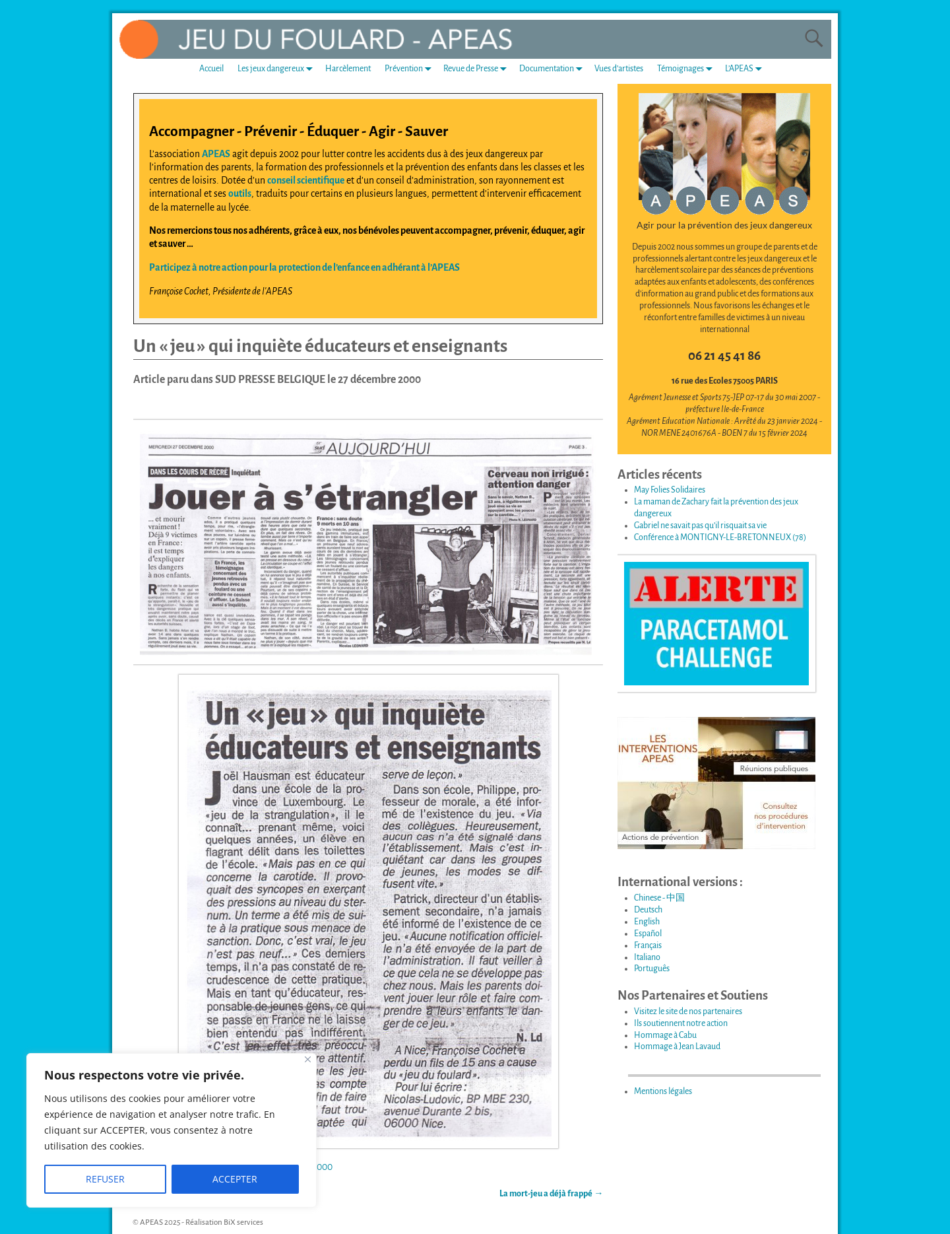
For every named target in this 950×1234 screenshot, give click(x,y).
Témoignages (687, 69)
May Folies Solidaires (669, 490)
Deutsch (648, 909)
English (647, 921)
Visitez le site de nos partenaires (688, 1011)
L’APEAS (746, 69)
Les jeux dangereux (278, 69)
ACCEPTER (234, 1179)
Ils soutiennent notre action (681, 1023)
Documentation (553, 69)
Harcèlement (348, 68)
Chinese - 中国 (659, 898)
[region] (171, 1130)
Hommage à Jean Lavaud (677, 1046)
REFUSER (105, 1179)
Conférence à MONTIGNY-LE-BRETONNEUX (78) (720, 537)
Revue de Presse (477, 69)
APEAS (216, 154)
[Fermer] (308, 1059)
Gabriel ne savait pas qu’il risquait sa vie (700, 525)
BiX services (243, 1222)
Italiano (647, 957)
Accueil (211, 68)
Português (652, 968)
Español (648, 933)
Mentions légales (663, 1091)
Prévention (411, 69)
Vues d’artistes (618, 68)
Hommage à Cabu (665, 1035)
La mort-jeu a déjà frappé (551, 1193)
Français (648, 945)
